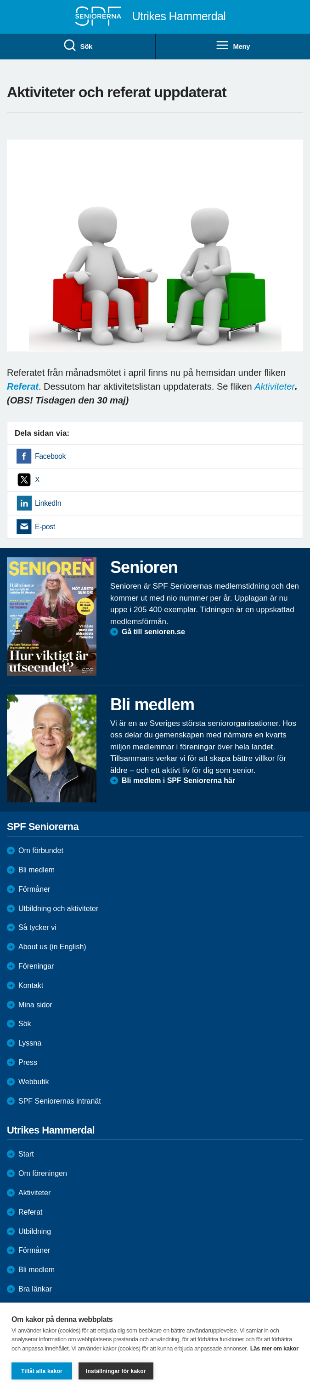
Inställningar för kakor (116, 1371)
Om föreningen (42, 1173)
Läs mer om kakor (274, 1348)
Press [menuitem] (27, 1062)
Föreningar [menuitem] (36, 966)
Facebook (50, 456)
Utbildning (34, 1231)
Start (26, 1154)
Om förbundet (40, 850)
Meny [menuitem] (232, 45)
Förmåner (34, 889)
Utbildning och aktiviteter (58, 908)
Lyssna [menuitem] (29, 1043)
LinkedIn (48, 503)
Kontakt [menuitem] (30, 985)
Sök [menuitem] (77, 45)
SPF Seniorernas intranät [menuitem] (59, 1101)
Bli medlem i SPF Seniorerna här (178, 780)
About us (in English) (52, 947)
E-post (45, 527)
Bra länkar (35, 1289)
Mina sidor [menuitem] (35, 1005)
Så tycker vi (37, 927)
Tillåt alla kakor (41, 1371)
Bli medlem (36, 870)
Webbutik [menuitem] (33, 1082)
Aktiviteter (274, 386)
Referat (30, 1212)
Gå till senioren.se (153, 632)
